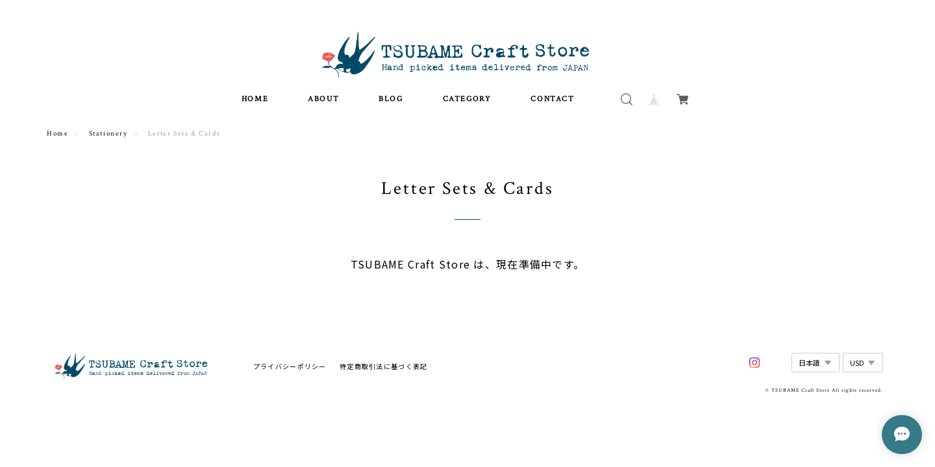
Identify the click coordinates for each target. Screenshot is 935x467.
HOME (255, 104)
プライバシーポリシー (290, 371)
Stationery (108, 139)
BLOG (391, 104)
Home (57, 139)
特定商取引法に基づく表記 (383, 371)
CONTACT (552, 104)
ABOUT (323, 104)
